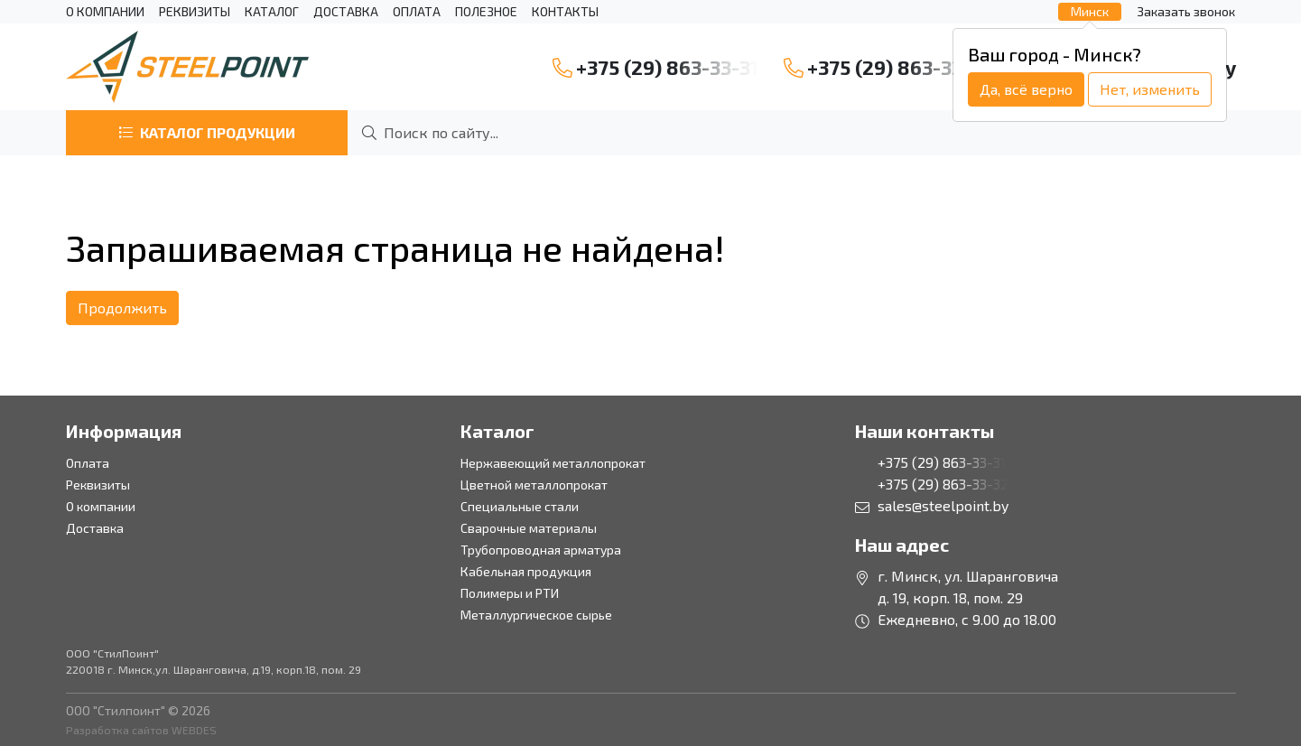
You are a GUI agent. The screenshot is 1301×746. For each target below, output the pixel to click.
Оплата (417, 11)
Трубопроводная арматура (540, 549)
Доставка (345, 11)
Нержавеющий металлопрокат (553, 463)
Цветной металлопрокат (534, 484)
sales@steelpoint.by (943, 505)
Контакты (565, 11)
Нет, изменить (1150, 89)
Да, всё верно (1026, 89)
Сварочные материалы (528, 528)
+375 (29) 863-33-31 (655, 67)
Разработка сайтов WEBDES (141, 729)
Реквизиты (194, 11)
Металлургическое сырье (536, 614)
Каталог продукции (206, 132)
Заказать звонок (1186, 11)
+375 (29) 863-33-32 (888, 67)
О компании (105, 11)
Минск (1090, 11)
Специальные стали (519, 506)
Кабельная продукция (525, 571)
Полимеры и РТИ (509, 593)
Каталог (272, 11)
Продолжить (122, 307)
